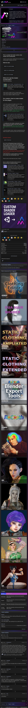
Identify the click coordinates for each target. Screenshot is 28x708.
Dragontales (8, 676)
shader (6, 35)
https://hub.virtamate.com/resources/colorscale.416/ (16, 604)
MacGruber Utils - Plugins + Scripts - (14, 188)
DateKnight (8, 669)
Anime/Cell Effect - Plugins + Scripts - (14, 181)
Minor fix (3, 624)
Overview (3, 39)
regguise (4, 34)
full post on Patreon (16, 20)
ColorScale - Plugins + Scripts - (13, 173)
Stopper (2, 600)
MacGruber (3, 596)
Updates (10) (4, 40)
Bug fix (2, 614)
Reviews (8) (4, 42)
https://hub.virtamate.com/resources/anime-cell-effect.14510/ (15, 608)
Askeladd (8, 660)
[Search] (26, 5)
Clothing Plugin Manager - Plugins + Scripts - (15, 165)
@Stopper (22, 58)
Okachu (7, 686)
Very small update (5, 619)
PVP (7, 693)
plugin (3, 35)
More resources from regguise (8, 271)
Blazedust (3, 604)
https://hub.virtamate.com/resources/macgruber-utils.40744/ (15, 597)
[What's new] (24, 5)
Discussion (3, 45)
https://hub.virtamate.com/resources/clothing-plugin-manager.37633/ (16, 600)
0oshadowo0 (8, 642)
